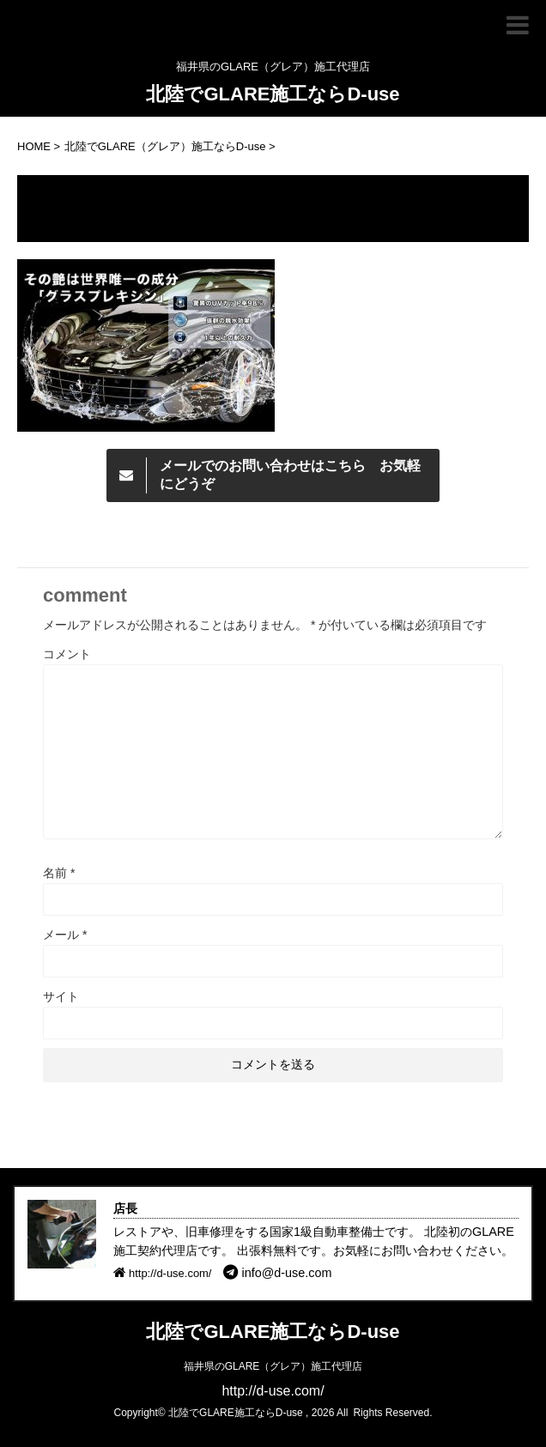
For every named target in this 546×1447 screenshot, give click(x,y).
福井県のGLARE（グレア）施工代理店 (273, 1366)
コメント (67, 654)
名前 (59, 873)
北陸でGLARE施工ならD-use (272, 94)
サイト (61, 996)
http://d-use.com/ (272, 1390)
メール (65, 934)
